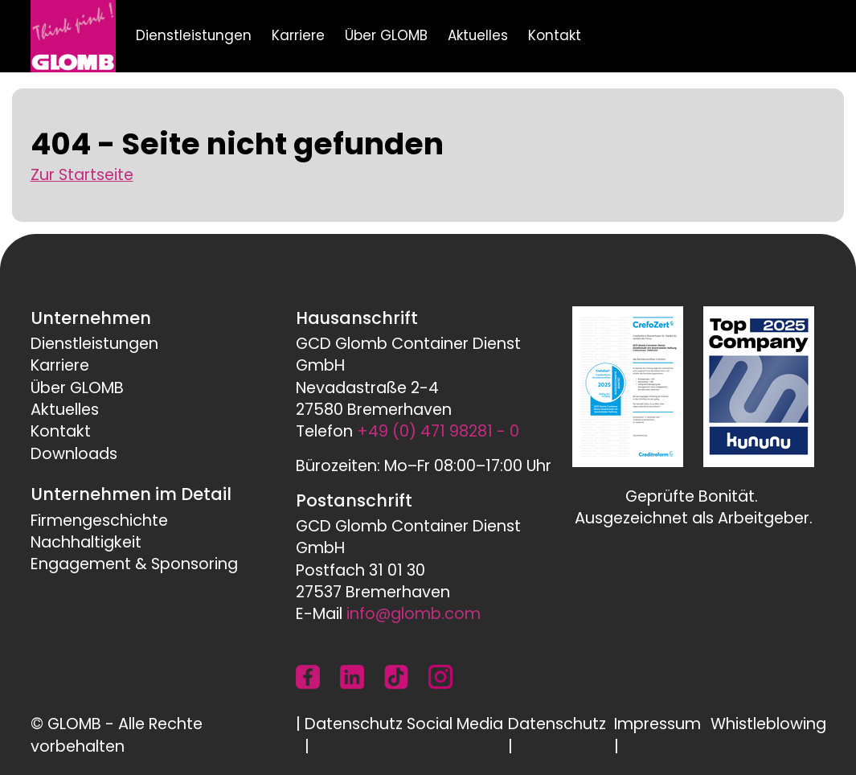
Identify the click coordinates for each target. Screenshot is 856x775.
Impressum (657, 724)
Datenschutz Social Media (404, 724)
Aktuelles (478, 36)
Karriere (298, 36)
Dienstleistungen (194, 36)
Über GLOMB (386, 36)
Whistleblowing (768, 724)
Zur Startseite (82, 175)
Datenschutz (557, 724)
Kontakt (554, 36)
